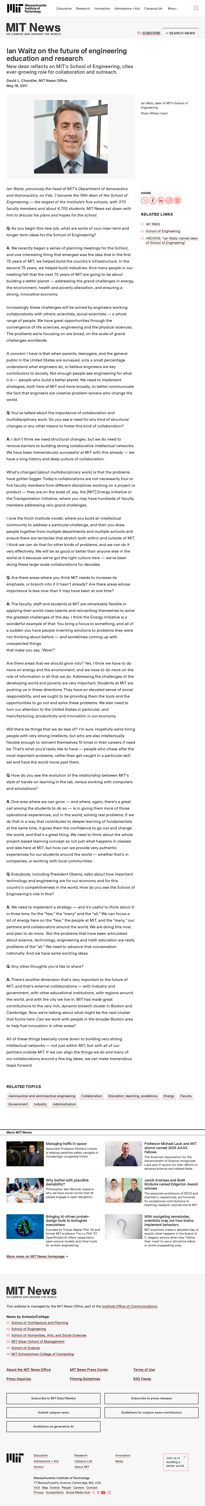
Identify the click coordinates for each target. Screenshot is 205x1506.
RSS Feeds (142, 1379)
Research (83, 8)
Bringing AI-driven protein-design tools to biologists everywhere (67, 1220)
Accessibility (55, 1492)
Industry (40, 1104)
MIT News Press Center (89, 1370)
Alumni (39, 1467)
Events (55, 1487)
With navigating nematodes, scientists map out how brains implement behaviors (169, 1220)
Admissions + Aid (127, 8)
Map (45, 1487)
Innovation (102, 8)
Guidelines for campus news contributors (151, 1412)
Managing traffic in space (66, 1144)
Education (64, 8)
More (173, 8)
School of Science (25, 1348)
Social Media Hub (78, 1492)
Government (18, 1104)
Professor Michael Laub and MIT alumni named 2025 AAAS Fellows (170, 1148)
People (66, 1487)
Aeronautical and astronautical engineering (41, 1096)
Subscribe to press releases (151, 1398)
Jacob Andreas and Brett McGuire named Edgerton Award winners (171, 1184)
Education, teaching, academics (133, 1096)
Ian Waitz (153, 224)
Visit (37, 1487)
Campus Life (153, 8)
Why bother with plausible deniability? (67, 1182)
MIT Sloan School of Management (37, 1341)
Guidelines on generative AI (53, 1426)
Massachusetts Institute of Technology (62, 1478)
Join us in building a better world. (176, 1462)
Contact (91, 1487)
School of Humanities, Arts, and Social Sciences (48, 1335)
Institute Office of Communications (129, 1306)
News (119, 1461)
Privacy (39, 1492)
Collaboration (91, 1096)
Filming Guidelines (85, 1379)
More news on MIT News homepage (35, 1256)
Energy (169, 1096)
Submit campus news (53, 1412)
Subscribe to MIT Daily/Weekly (53, 1398)
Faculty (186, 1096)
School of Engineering (163, 231)
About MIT (81, 1467)
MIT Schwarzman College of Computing (42, 1354)
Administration (64, 1104)
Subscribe (151, 33)
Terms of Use (144, 1370)
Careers (78, 1487)
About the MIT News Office (28, 1370)
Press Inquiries (18, 1379)
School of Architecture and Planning (39, 1323)
